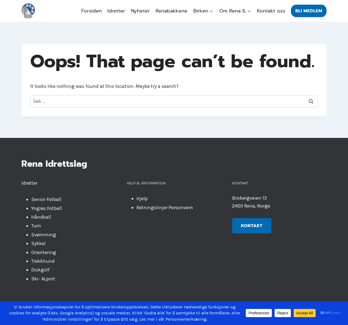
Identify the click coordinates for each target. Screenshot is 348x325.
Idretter (116, 11)
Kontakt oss (271, 11)
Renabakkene (171, 11)
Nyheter (140, 11)
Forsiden (91, 11)
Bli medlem (308, 11)
